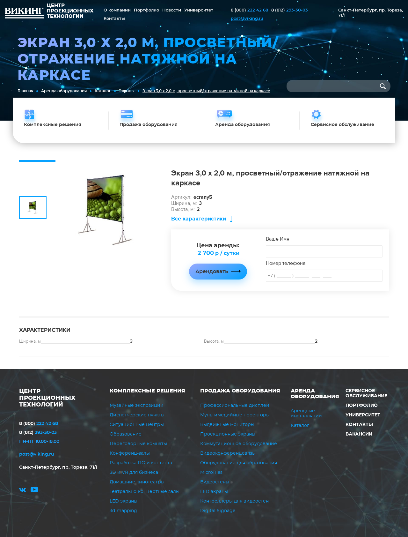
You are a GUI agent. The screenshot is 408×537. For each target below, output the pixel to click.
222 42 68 (249, 10)
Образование (126, 434)
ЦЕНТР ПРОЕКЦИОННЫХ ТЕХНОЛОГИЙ (47, 398)
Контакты (114, 19)
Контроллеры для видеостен (234, 501)
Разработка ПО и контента (141, 463)
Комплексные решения (147, 390)
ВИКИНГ (24, 14)
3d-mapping (123, 511)
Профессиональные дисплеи (234, 405)
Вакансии (359, 434)
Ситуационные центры (137, 424)
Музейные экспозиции (137, 405)
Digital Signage (217, 511)
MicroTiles (211, 472)
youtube (34, 490)
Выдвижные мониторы (227, 424)
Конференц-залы (130, 453)
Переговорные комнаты (138, 444)
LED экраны (123, 501)
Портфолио (146, 10)
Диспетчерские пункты (137, 415)
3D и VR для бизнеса (134, 472)
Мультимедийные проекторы (235, 415)
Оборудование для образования (238, 463)
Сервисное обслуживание (366, 393)
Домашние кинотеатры (137, 482)
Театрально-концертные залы (144, 491)
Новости (171, 10)
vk (22, 490)
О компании (117, 10)
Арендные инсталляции (306, 413)
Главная (25, 91)
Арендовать (211, 271)
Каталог (103, 91)
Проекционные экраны (227, 434)
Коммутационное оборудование (238, 444)
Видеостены (214, 482)
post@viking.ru (247, 19)
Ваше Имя (277, 239)
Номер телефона (285, 263)
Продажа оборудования (240, 390)
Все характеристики (198, 218)
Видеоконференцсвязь (227, 453)
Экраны (127, 91)
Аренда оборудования (64, 91)
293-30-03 (289, 10)
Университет (198, 10)
